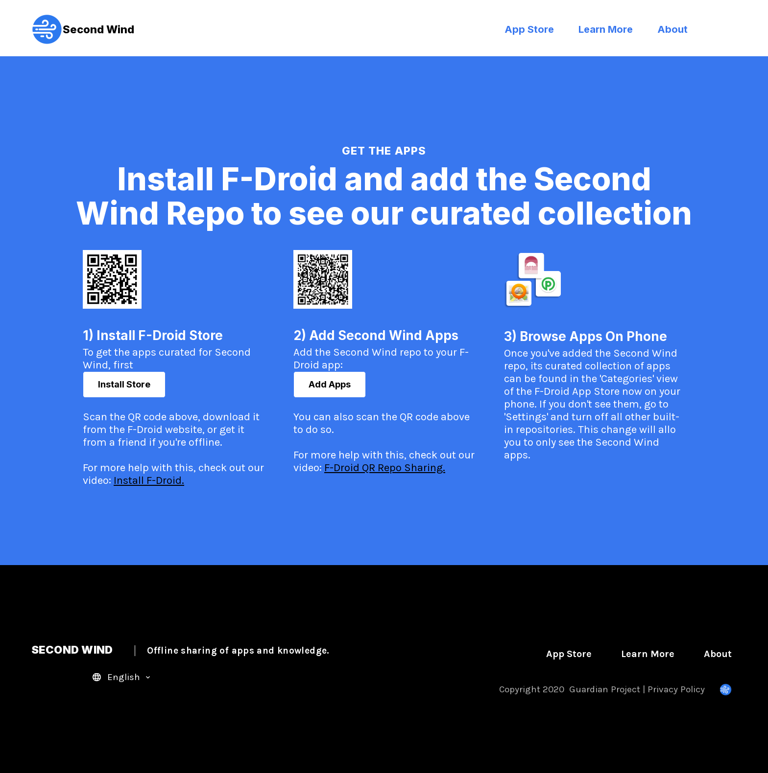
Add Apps (330, 384)
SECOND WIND (180, 649)
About (672, 29)
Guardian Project (604, 689)
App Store (529, 29)
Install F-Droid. (149, 480)
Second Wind (82, 29)
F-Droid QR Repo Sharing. (384, 467)
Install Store (124, 384)
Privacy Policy (676, 689)
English (123, 677)
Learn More (605, 29)
